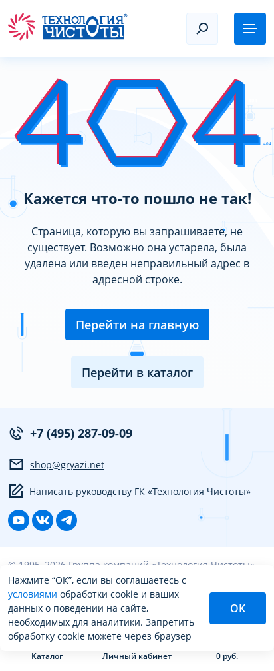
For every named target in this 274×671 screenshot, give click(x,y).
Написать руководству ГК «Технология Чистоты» (129, 491)
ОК (237, 608)
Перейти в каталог (137, 372)
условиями (34, 594)
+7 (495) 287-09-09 (70, 433)
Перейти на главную (137, 325)
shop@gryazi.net (56, 464)
